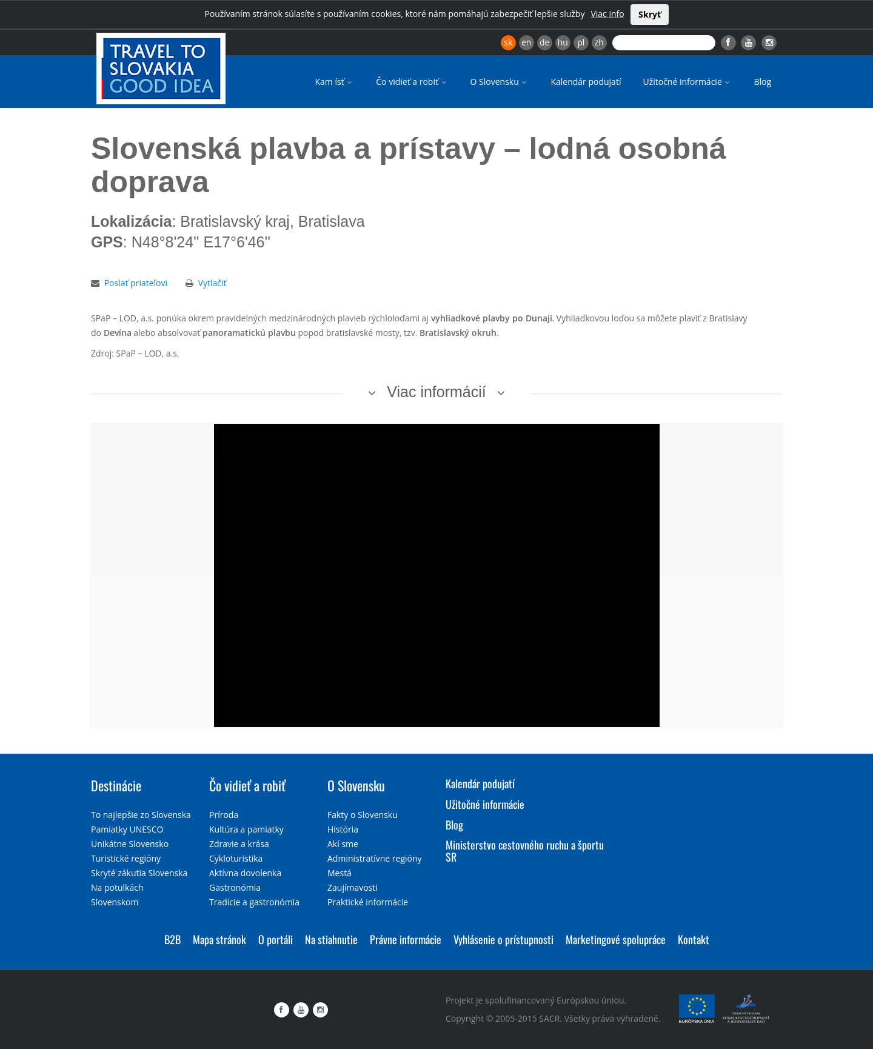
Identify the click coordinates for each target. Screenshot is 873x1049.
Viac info (607, 13)
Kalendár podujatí (585, 81)
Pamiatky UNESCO (127, 829)
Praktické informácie (367, 902)
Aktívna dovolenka (245, 873)
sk (508, 42)
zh (599, 42)
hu (563, 42)
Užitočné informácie (687, 81)
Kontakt (693, 939)
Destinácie (116, 785)
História (342, 829)
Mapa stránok (219, 939)
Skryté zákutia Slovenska (139, 873)
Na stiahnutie (331, 939)
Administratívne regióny (374, 858)
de (544, 42)
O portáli (275, 939)
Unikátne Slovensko (130, 844)
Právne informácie (405, 939)
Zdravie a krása (239, 844)
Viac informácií (436, 391)
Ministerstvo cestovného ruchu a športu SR (525, 851)
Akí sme (342, 844)
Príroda (223, 814)
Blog (762, 81)
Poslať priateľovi (135, 283)
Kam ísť (334, 81)
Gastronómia (235, 887)
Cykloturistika (236, 858)
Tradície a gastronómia (254, 902)
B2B (172, 939)
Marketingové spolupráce (616, 939)
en (526, 42)
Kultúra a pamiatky (246, 829)
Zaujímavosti (352, 887)
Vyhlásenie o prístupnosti (503, 939)
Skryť (649, 14)
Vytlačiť (212, 283)
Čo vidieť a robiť (412, 81)
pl (580, 42)
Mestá (339, 873)
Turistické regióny (126, 858)
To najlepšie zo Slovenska (141, 814)
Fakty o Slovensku (362, 814)
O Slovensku (499, 81)
